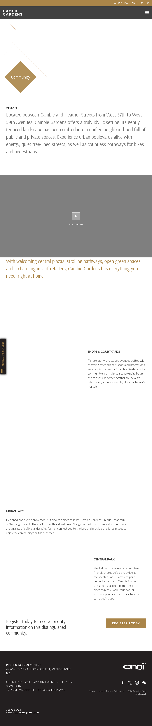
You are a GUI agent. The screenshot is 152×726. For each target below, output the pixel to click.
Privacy (92, 691)
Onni (135, 3)
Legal (101, 691)
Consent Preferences (115, 691)
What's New (121, 3)
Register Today (126, 623)
